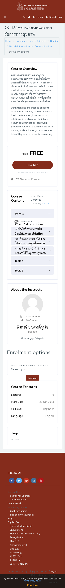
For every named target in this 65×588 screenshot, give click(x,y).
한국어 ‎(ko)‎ (16, 556)
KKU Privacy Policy (32, 580)
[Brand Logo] (32, 5)
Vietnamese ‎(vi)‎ (18, 544)
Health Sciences (37, 40)
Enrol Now (32, 164)
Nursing (54, 40)
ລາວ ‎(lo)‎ (14, 548)
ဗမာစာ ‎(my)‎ (16, 552)
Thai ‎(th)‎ (14, 540)
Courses (20, 40)
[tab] (32, 213)
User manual (14, 503)
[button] (24, 17)
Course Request (19, 499)
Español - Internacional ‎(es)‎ (25, 533)
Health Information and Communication (30, 46)
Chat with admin (18, 510)
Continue (32, 377)
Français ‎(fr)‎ (16, 537)
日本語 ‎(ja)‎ (15, 559)
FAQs (10, 518)
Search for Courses (20, 495)
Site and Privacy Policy (22, 514)
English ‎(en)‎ (14, 522)
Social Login (54, 16)
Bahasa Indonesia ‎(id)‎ (21, 525)
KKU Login (35, 16)
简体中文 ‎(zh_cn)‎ (19, 563)
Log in (53, 571)
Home (8, 40)
